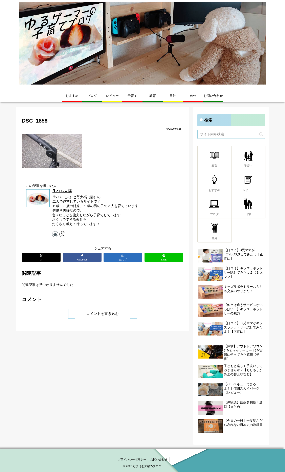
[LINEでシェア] (164, 257)
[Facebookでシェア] (82, 257)
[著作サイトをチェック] (55, 234)
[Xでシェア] (41, 257)
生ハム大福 (62, 191)
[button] (261, 134)
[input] (231, 134)
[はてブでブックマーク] (123, 257)
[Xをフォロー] (62, 234)
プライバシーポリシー (132, 459)
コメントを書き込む (102, 314)
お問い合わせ (158, 459)
